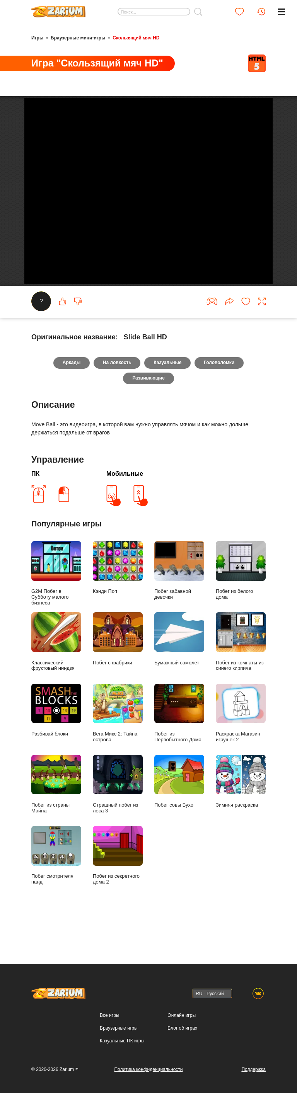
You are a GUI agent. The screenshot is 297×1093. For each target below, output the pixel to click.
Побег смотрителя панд (56, 889)
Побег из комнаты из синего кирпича (241, 676)
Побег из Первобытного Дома (179, 747)
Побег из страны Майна (56, 818)
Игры (37, 38)
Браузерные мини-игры (78, 38)
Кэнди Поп (118, 601)
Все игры (109, 1015)
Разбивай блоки (56, 744)
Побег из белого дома (241, 604)
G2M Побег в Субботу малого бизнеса (56, 607)
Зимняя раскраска (241, 815)
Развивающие (148, 412)
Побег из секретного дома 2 (118, 889)
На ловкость (117, 397)
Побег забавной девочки (179, 604)
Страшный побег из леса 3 (118, 818)
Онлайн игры (181, 1015)
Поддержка (253, 1069)
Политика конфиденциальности (148, 1069)
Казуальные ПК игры (122, 1041)
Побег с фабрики (118, 673)
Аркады (71, 397)
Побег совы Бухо (179, 815)
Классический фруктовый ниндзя (56, 676)
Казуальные (167, 397)
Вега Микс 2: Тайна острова (118, 747)
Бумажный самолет (179, 673)
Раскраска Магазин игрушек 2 (241, 747)
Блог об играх (182, 1028)
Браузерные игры (118, 1028)
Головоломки (219, 397)
